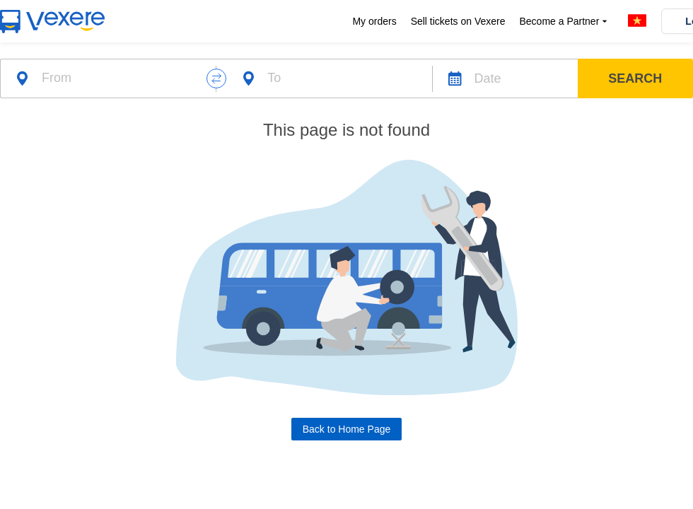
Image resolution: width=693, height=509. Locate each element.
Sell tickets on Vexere (458, 21)
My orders (374, 21)
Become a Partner (564, 22)
